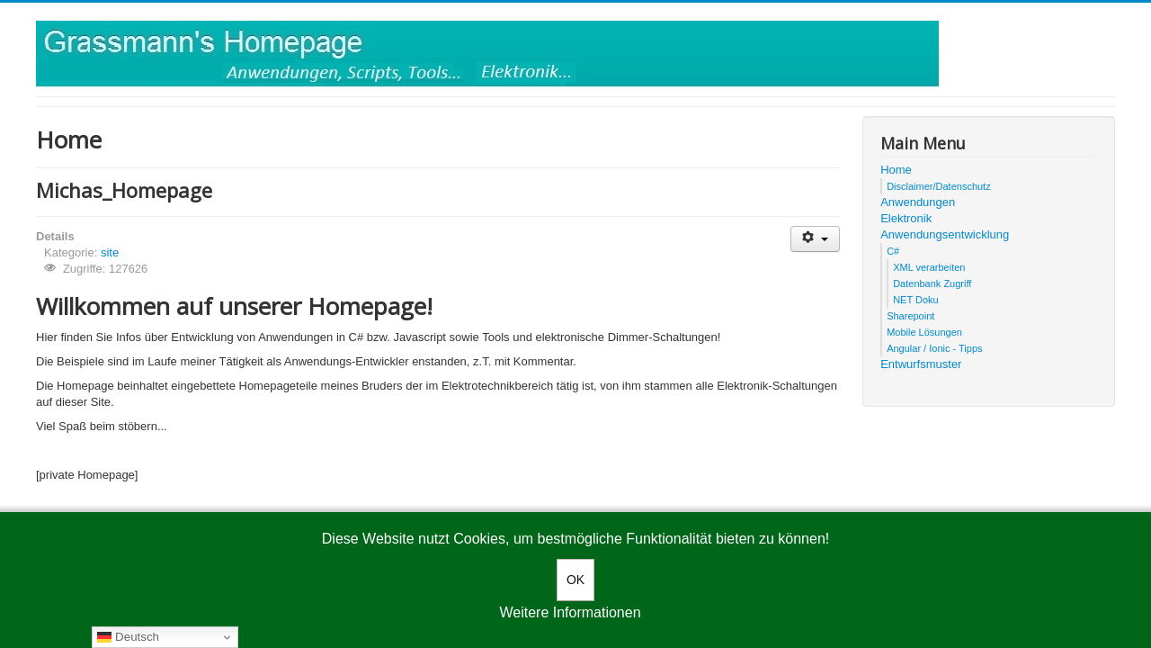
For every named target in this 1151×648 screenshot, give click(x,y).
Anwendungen (917, 202)
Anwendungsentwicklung (944, 234)
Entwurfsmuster (920, 364)
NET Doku (916, 299)
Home (896, 169)
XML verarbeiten (929, 267)
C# (893, 251)
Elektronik (906, 218)
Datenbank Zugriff (932, 283)
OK (575, 579)
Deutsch (128, 637)
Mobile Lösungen (924, 332)
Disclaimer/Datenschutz (939, 186)
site (110, 252)
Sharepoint (910, 315)
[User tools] (815, 239)
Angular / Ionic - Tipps (934, 348)
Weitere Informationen (569, 612)
